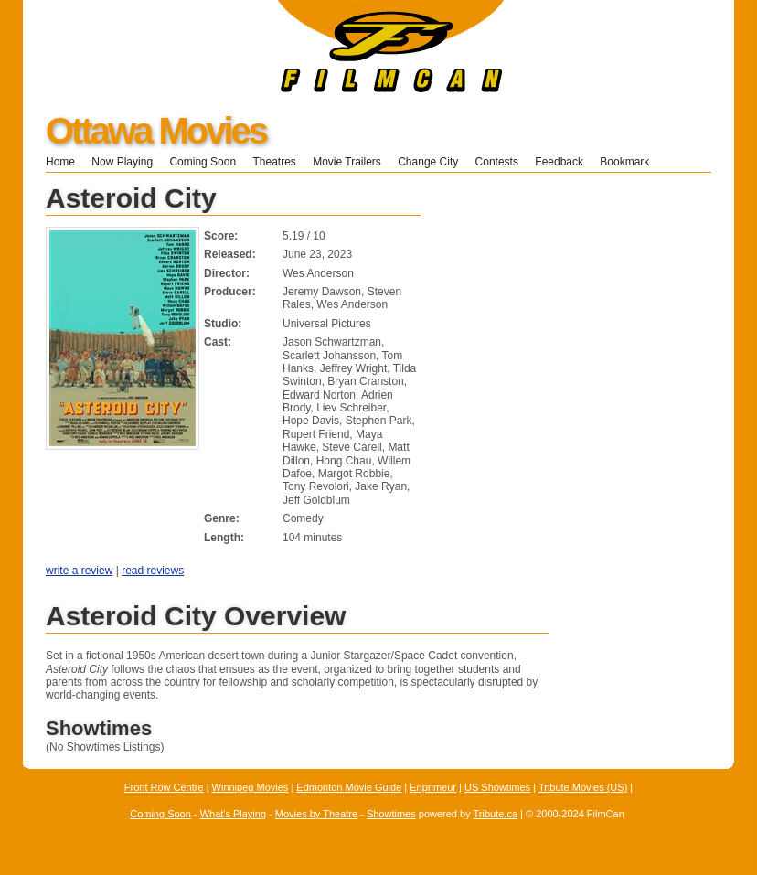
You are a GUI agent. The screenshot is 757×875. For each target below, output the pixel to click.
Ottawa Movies (156, 131)
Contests (496, 161)
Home (60, 161)
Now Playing (122, 161)
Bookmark (630, 161)
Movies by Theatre (316, 813)
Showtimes (391, 813)
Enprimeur (433, 787)
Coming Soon (202, 161)
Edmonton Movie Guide (348, 787)
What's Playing (233, 813)
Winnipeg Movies (250, 787)
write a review (79, 570)
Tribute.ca (496, 813)
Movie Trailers (347, 161)
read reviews (153, 570)
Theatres (273, 161)
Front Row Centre (164, 787)
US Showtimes (497, 787)
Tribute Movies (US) (582, 787)
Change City (428, 161)
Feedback (559, 161)
